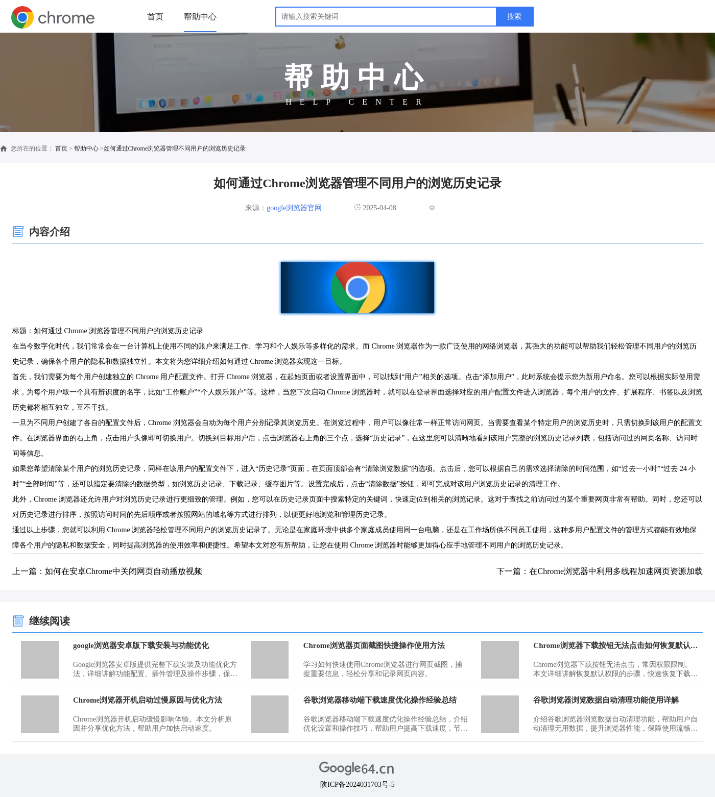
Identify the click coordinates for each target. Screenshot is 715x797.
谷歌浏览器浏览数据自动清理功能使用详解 (606, 700)
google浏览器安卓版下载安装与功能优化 (141, 645)
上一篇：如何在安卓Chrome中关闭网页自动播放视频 (107, 571)
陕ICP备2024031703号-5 (357, 784)
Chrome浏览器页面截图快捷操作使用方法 (374, 645)
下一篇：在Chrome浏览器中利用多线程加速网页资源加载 (599, 571)
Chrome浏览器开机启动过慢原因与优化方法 (147, 700)
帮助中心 (200, 16)
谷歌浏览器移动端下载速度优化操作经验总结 (380, 700)
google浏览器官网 (294, 208)
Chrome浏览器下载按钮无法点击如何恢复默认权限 (616, 645)
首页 (155, 16)
